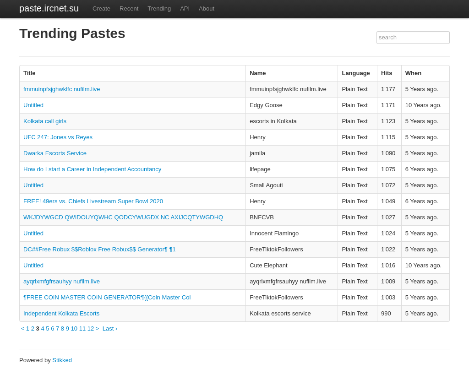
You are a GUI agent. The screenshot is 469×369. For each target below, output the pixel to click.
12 (90, 328)
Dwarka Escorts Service (55, 153)
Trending (159, 8)
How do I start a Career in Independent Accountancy (92, 169)
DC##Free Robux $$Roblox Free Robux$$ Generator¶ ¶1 (99, 249)
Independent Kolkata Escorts (61, 313)
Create (101, 8)
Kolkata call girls (44, 121)
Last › (110, 328)
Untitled (33, 105)
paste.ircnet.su (49, 8)
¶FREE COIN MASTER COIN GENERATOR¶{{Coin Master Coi (107, 297)
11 (82, 328)
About (206, 8)
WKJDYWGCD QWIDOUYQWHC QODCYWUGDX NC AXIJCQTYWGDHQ (123, 217)
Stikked (62, 360)
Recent (129, 8)
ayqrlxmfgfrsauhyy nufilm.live (61, 281)
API (185, 8)
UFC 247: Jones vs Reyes (58, 137)
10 (74, 328)
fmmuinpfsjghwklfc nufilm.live (61, 89)
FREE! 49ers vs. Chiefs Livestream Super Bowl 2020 (93, 201)
